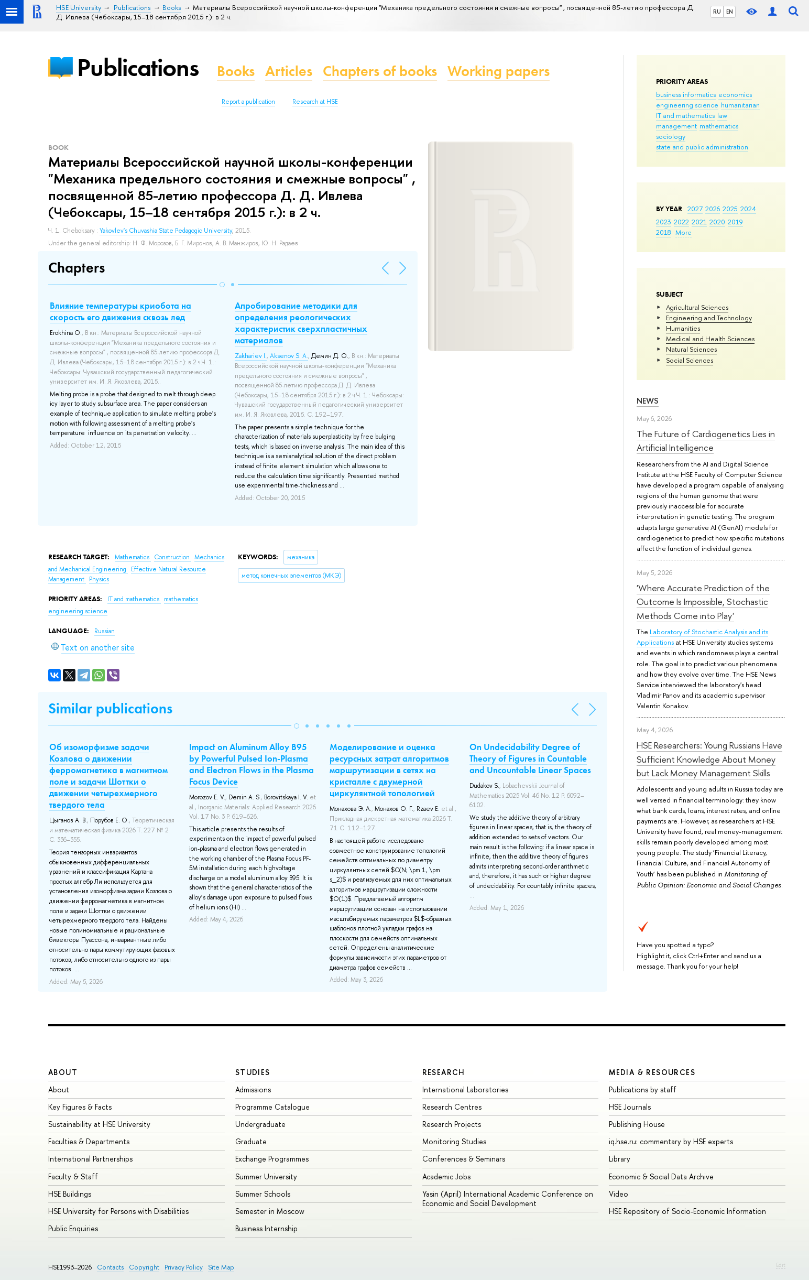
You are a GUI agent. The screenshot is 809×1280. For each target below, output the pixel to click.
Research (443, 1072)
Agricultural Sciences (697, 307)
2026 (712, 208)
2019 (735, 221)
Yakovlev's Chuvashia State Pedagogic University (166, 230)
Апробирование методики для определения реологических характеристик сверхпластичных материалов (301, 323)
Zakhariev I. (251, 356)
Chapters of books (380, 71)
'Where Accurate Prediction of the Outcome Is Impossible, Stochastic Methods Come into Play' (703, 602)
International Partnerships (90, 1159)
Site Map (221, 1267)
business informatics (686, 94)
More (683, 232)
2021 (699, 221)
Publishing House (637, 1124)
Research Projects (451, 1124)
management (676, 126)
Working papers (498, 71)
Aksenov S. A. (289, 356)
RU (717, 11)
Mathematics (133, 557)
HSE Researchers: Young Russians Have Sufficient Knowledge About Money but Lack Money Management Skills (709, 759)
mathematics (718, 126)
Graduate (251, 1141)
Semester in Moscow (269, 1211)
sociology (670, 136)
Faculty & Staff (73, 1176)
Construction (172, 557)
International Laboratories (465, 1089)
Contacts (110, 1267)
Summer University (266, 1176)
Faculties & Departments (88, 1141)
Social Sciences (689, 360)
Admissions (253, 1089)
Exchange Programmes (272, 1159)
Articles (288, 71)
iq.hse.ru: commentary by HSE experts (671, 1141)
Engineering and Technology (709, 317)
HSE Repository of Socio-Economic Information (687, 1211)
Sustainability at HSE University (99, 1124)
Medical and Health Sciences (710, 338)
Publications (138, 67)
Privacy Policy (184, 1267)
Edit (780, 1264)
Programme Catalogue (272, 1107)
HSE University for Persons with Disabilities (118, 1211)
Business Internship (266, 1228)
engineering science (687, 105)
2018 (663, 232)
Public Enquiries (73, 1228)
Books (236, 71)
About (63, 1072)
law (722, 115)
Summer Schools (262, 1194)
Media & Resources (652, 1072)
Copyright (144, 1267)
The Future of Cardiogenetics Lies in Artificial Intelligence (706, 440)
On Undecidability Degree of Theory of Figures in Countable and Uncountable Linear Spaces (530, 758)
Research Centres (452, 1107)
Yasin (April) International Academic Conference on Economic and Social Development (507, 1198)
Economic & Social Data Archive (661, 1176)
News (648, 400)
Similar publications (110, 708)
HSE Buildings (69, 1194)
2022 (681, 221)
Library (619, 1159)
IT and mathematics (685, 115)
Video (618, 1194)
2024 (748, 208)
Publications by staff (642, 1089)
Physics (99, 579)
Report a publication (248, 101)
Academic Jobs (446, 1176)
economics (735, 94)
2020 (717, 221)
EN (729, 11)
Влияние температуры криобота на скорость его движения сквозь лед (120, 311)
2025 (730, 208)
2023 (663, 221)
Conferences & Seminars (463, 1159)
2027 (695, 208)
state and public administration (702, 146)
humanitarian (740, 105)
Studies (252, 1072)
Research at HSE (315, 101)
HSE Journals (630, 1107)
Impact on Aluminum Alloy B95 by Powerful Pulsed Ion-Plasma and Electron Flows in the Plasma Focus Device (251, 764)
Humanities (683, 328)
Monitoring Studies (454, 1141)
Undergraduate (260, 1124)
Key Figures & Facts (80, 1107)
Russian (104, 631)
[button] (222, 284)
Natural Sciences (691, 349)
